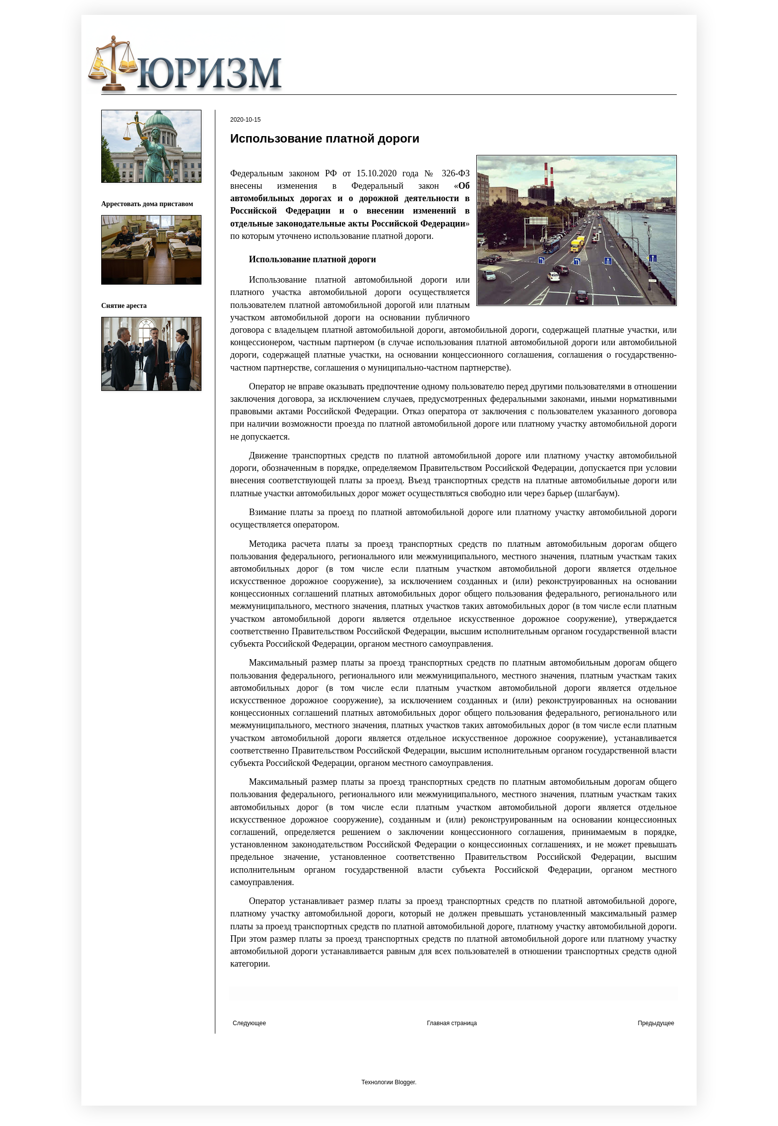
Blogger (404, 1082)
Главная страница (452, 1023)
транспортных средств (443, 544)
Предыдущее (656, 1023)
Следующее (249, 1023)
